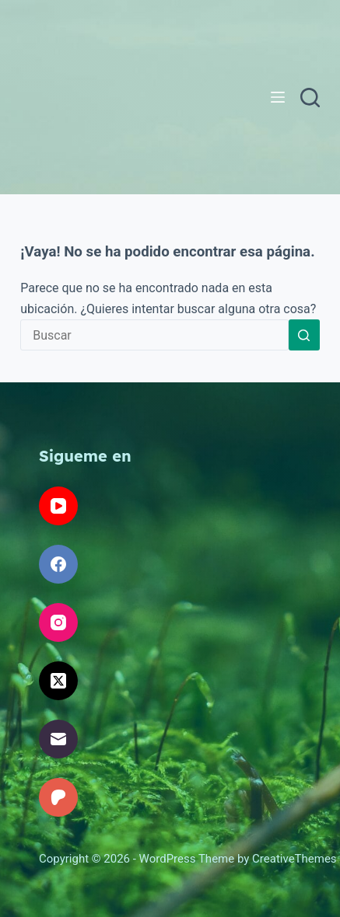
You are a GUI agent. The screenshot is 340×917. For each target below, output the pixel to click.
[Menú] (278, 97)
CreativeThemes (294, 859)
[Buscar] (310, 97)
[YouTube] (58, 505)
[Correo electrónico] (58, 739)
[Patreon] (58, 797)
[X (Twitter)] (58, 680)
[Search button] (304, 334)
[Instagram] (58, 622)
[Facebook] (58, 564)
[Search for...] (154, 334)
